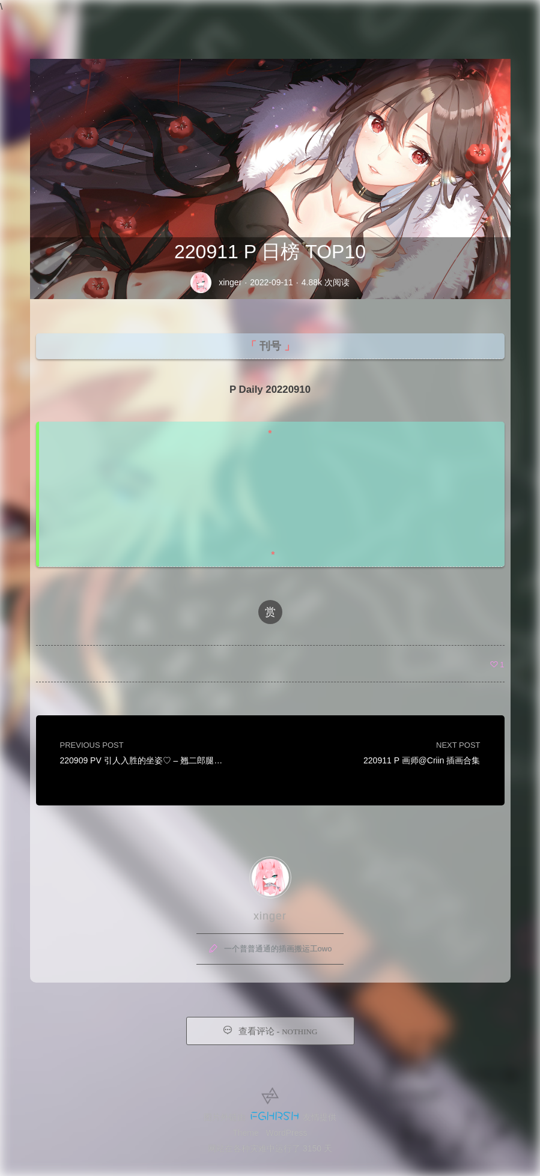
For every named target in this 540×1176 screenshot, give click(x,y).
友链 (412, 22)
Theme (245, 1133)
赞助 (451, 22)
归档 (325, 22)
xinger (230, 282)
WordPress (287, 1133)
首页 (286, 22)
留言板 (369, 22)
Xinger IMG (54, 22)
